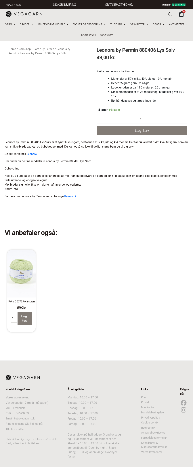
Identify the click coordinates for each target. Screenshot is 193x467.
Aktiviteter (178, 24)
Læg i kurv (142, 131)
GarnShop (25, 49)
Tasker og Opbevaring (89, 24)
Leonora (32, 154)
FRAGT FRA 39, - (15, 4)
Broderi (27, 24)
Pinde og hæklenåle (53, 24)
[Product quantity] (142, 119)
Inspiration (88, 35)
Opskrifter (139, 24)
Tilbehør (118, 24)
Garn (10, 24)
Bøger (159, 24)
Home (12, 49)
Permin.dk (70, 196)
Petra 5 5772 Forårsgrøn (21, 301)
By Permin (50, 49)
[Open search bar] (170, 14)
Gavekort (106, 35)
